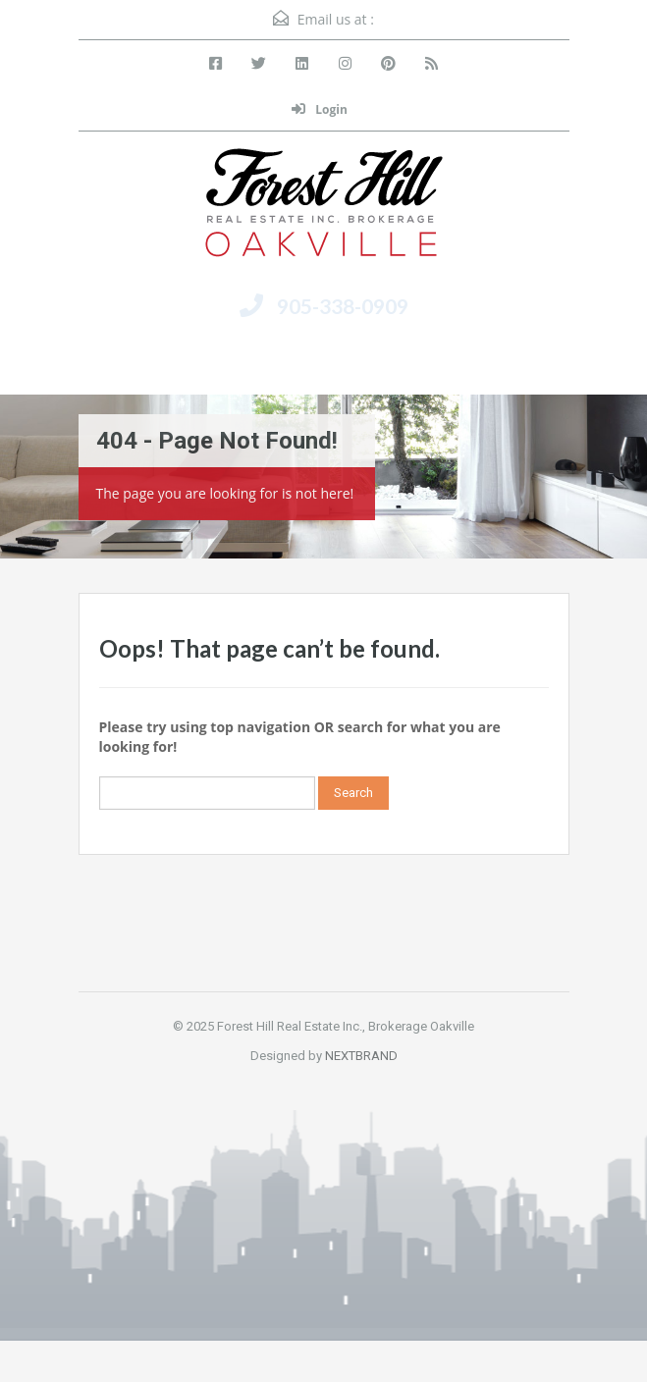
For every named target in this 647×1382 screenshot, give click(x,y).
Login (320, 109)
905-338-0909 (342, 305)
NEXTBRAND (361, 1055)
